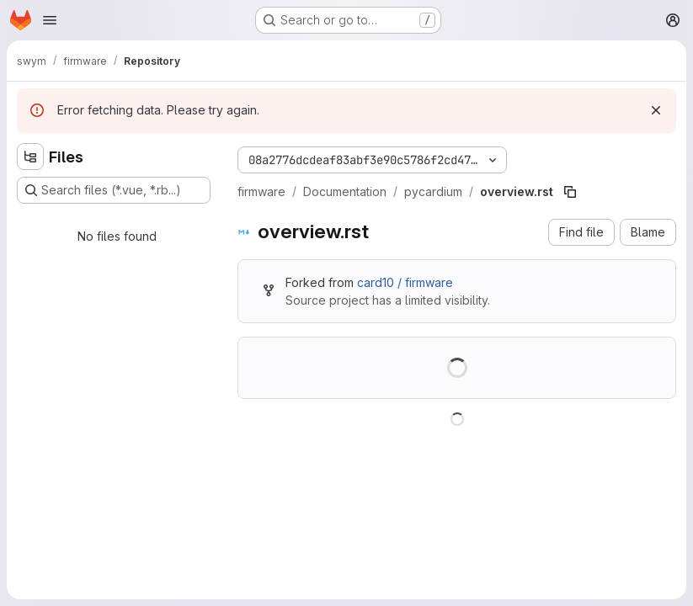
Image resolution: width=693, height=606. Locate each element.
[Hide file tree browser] (30, 156)
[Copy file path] (570, 191)
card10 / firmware (405, 282)
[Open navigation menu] (49, 20)
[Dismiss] (656, 110)
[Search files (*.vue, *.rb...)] (114, 190)
